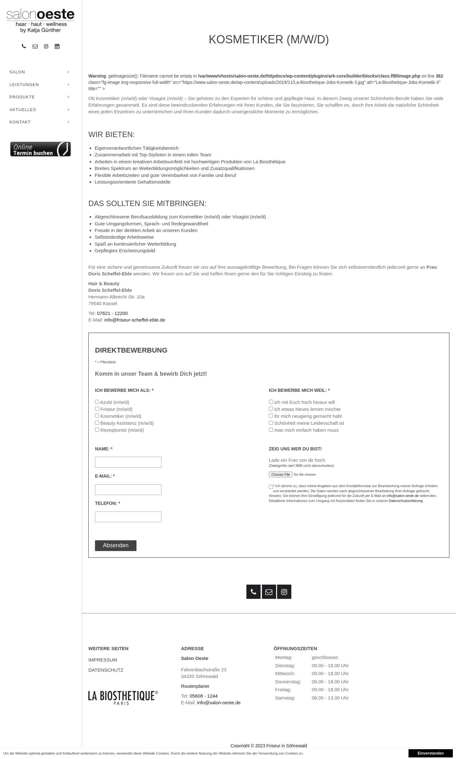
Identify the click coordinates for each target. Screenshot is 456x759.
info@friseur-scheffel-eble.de (134, 320)
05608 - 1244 (204, 696)
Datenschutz (106, 670)
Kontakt (41, 122)
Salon (41, 72)
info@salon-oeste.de (403, 496)
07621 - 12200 (112, 313)
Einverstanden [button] (431, 753)
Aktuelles (41, 109)
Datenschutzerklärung (405, 501)
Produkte (41, 97)
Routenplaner (195, 686)
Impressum (102, 659)
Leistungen (41, 84)
